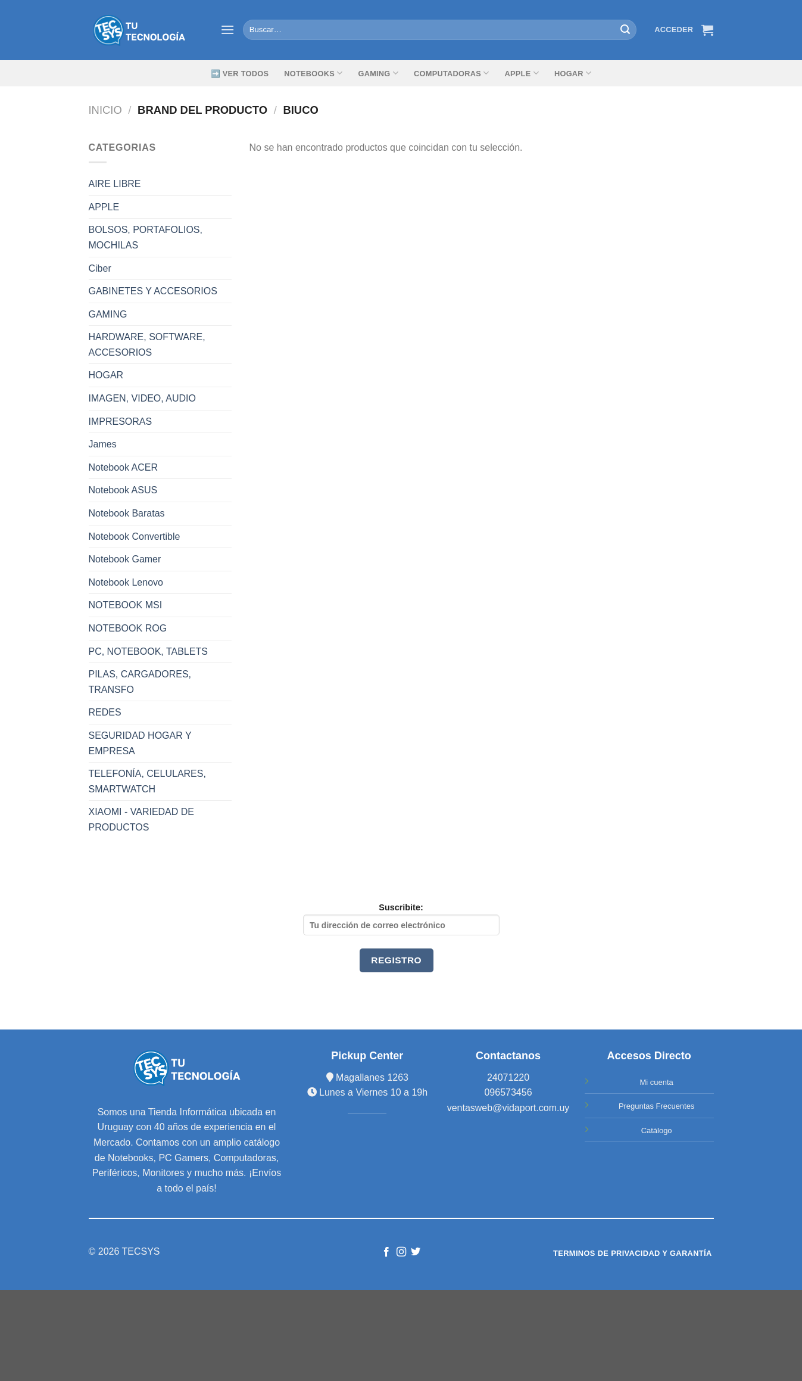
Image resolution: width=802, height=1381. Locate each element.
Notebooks (313, 73)
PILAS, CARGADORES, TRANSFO (140, 682)
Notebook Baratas (127, 513)
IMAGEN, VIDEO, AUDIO (142, 398)
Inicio (105, 110)
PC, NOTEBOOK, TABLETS (148, 651)
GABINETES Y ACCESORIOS (153, 291)
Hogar (572, 73)
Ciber (100, 268)
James (103, 444)
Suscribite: (401, 919)
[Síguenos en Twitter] (415, 1252)
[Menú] (227, 29)
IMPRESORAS (120, 421)
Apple (522, 73)
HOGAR (106, 375)
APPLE (104, 207)
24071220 (508, 1077)
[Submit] (626, 30)
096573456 (508, 1092)
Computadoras (451, 73)
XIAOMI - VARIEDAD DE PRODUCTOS (142, 819)
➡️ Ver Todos (240, 73)
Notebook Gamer (125, 559)
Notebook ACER (123, 467)
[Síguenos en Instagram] (400, 1252)
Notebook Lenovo (126, 582)
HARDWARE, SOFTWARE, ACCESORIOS (147, 344)
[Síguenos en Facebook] (386, 1252)
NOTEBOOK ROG (128, 628)
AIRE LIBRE (115, 184)
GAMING (378, 73)
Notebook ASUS (123, 490)
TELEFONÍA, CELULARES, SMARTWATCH (147, 781)
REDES (105, 712)
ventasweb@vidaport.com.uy (508, 1108)
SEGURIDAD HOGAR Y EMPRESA (140, 743)
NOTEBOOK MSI (126, 605)
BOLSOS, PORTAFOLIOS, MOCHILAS (145, 237)
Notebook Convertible (134, 536)
